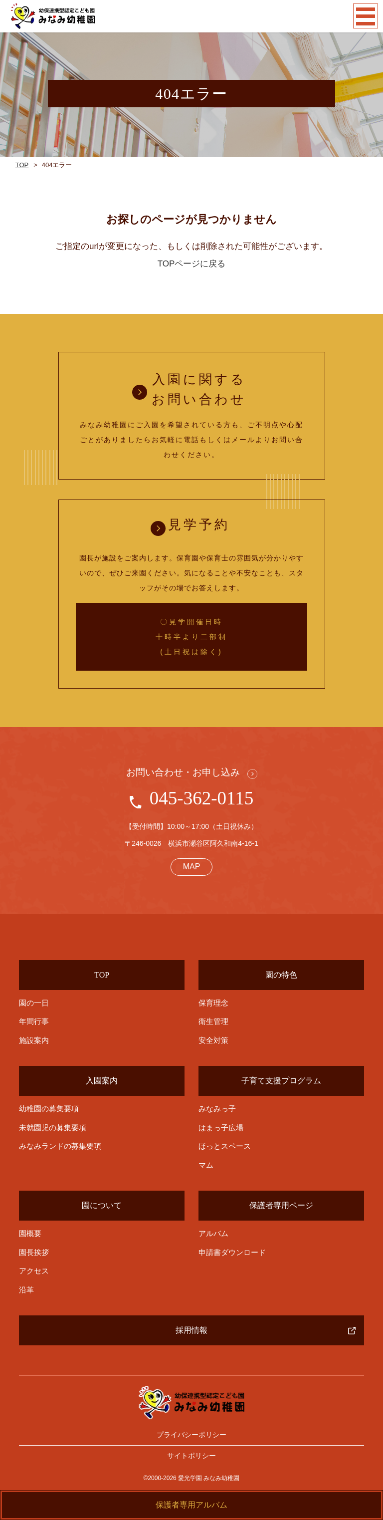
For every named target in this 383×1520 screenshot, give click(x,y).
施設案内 (34, 1040)
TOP (22, 165)
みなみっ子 (217, 1108)
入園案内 (102, 1080)
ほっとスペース (224, 1146)
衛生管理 (213, 1021)
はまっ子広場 (220, 1127)
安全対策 (213, 1040)
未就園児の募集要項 (52, 1127)
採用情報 (191, 1330)
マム (205, 1165)
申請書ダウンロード (232, 1252)
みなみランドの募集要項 (60, 1146)
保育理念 (213, 1003)
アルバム (213, 1233)
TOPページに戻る (192, 263)
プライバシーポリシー (191, 1435)
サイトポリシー (191, 1456)
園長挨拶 (34, 1252)
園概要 (30, 1233)
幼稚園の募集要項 (49, 1108)
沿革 (26, 1289)
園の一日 (34, 1003)
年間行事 (34, 1021)
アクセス (34, 1271)
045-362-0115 (201, 798)
